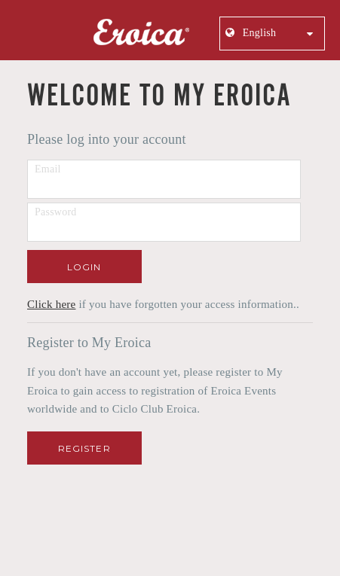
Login (84, 267)
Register (84, 448)
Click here (51, 304)
